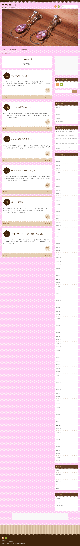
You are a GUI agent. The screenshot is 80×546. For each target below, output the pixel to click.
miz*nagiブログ (5, 540)
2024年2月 (58, 179)
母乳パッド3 (58, 138)
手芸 (6, 97)
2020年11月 (58, 261)
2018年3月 (58, 371)
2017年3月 (58, 414)
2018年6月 (58, 361)
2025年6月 (58, 165)
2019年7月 (58, 314)
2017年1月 (58, 421)
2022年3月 (58, 215)
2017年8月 (58, 396)
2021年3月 (58, 247)
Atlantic (70, 135)
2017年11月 (58, 386)
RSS (55, 7)
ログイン (58, 498)
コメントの (59, 505)
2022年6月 (58, 204)
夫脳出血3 (58, 111)
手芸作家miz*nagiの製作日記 (7, 541)
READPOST (47, 90)
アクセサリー (59, 474)
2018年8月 (58, 354)
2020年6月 (58, 275)
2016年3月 (58, 457)
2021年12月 (58, 222)
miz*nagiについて (13, 49)
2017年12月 (58, 382)
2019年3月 (58, 329)
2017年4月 (58, 411)
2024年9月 (58, 168)
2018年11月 (58, 343)
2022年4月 (58, 211)
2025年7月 (58, 161)
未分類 (57, 488)
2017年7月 (58, 400)
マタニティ (58, 481)
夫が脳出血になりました (61, 121)
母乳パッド (58, 143)
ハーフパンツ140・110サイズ (62, 147)
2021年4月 (58, 243)
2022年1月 (58, 218)
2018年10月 (58, 346)
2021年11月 (58, 225)
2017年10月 (58, 389)
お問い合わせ (24, 49)
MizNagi (48, 97)
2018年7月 (58, 357)
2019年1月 (58, 336)
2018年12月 (58, 339)
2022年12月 (58, 190)
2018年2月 (58, 375)
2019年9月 (58, 307)
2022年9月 (58, 200)
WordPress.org (59, 509)
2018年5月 (58, 364)
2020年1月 (58, 293)
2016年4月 (58, 453)
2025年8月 (58, 158)
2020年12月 (58, 257)
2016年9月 (58, 436)
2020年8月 (58, 268)
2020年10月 (58, 265)
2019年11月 (58, 300)
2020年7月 (58, 272)
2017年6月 (58, 403)
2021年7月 (58, 236)
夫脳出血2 (58, 114)
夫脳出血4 (58, 107)
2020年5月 (58, 279)
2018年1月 (58, 378)
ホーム (4, 49)
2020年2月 (58, 290)
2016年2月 (58, 460)
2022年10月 (58, 197)
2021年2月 (58, 250)
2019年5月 (58, 322)
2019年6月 (58, 318)
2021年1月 (58, 254)
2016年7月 (58, 443)
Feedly (59, 7)
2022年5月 (58, 208)
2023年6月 (58, 186)
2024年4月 (58, 176)
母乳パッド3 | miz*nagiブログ (68, 143)
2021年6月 (58, 240)
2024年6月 (58, 172)
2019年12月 (58, 297)
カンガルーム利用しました (61, 131)
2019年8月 (58, 311)
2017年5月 (58, 407)
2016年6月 (58, 446)
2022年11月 (58, 193)
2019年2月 (58, 332)
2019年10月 (58, 304)
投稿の (58, 502)
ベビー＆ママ (8, 223)
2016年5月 (58, 450)
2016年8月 (58, 439)
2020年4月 (58, 282)
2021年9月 (58, 229)
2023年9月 (58, 183)
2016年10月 (58, 432)
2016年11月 (58, 428)
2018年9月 (58, 350)
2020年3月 (58, 286)
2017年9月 (58, 393)
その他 (57, 470)
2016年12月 (58, 425)
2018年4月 (58, 368)
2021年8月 (58, 232)
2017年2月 (58, 418)
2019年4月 (58, 325)
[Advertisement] (66, 65)
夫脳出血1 (58, 118)
